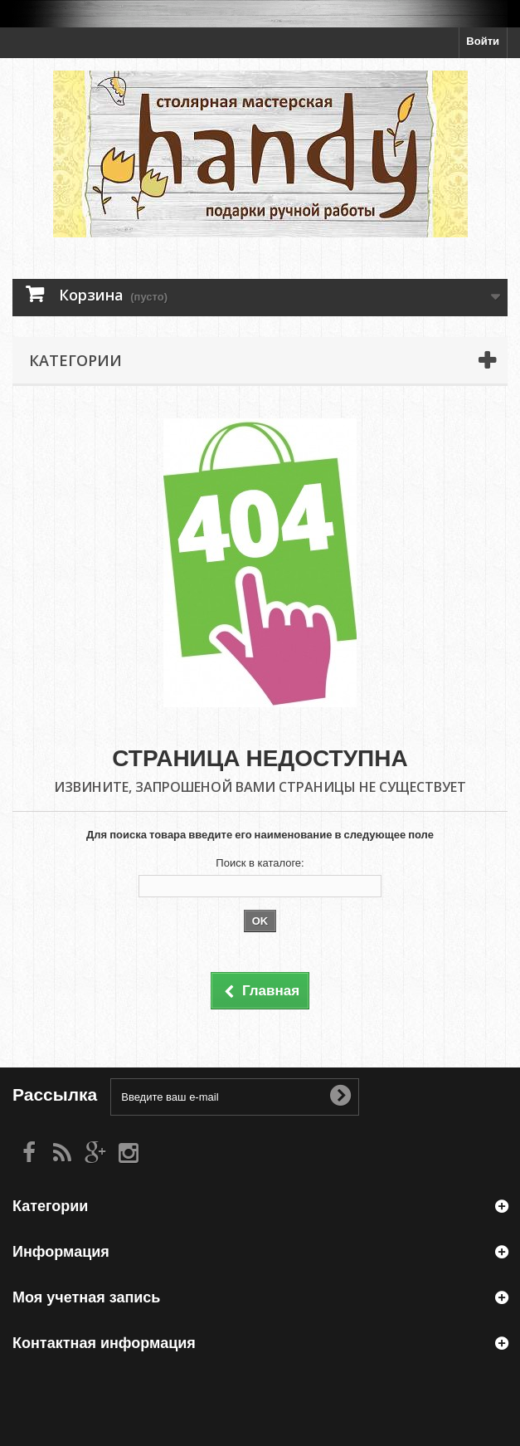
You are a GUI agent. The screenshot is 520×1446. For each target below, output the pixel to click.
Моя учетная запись (86, 1297)
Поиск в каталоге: (260, 863)
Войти (482, 41)
